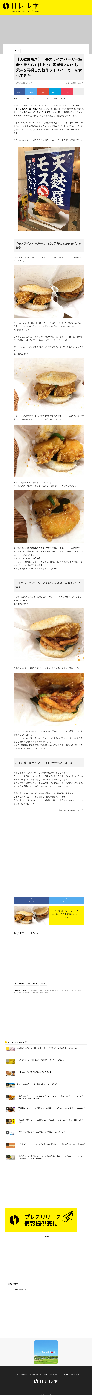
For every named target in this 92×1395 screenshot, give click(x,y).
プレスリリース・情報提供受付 (69, 1374)
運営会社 (33, 1374)
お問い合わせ (53, 1374)
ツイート (31, 91)
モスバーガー (19, 983)
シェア (19, 91)
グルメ (17, 51)
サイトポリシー (42, 1374)
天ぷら (43, 983)
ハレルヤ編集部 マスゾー (74, 83)
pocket (66, 91)
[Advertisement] (33, 833)
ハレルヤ (46, 1236)
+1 (43, 91)
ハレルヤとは (24, 1374)
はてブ (54, 91)
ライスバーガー (32, 983)
